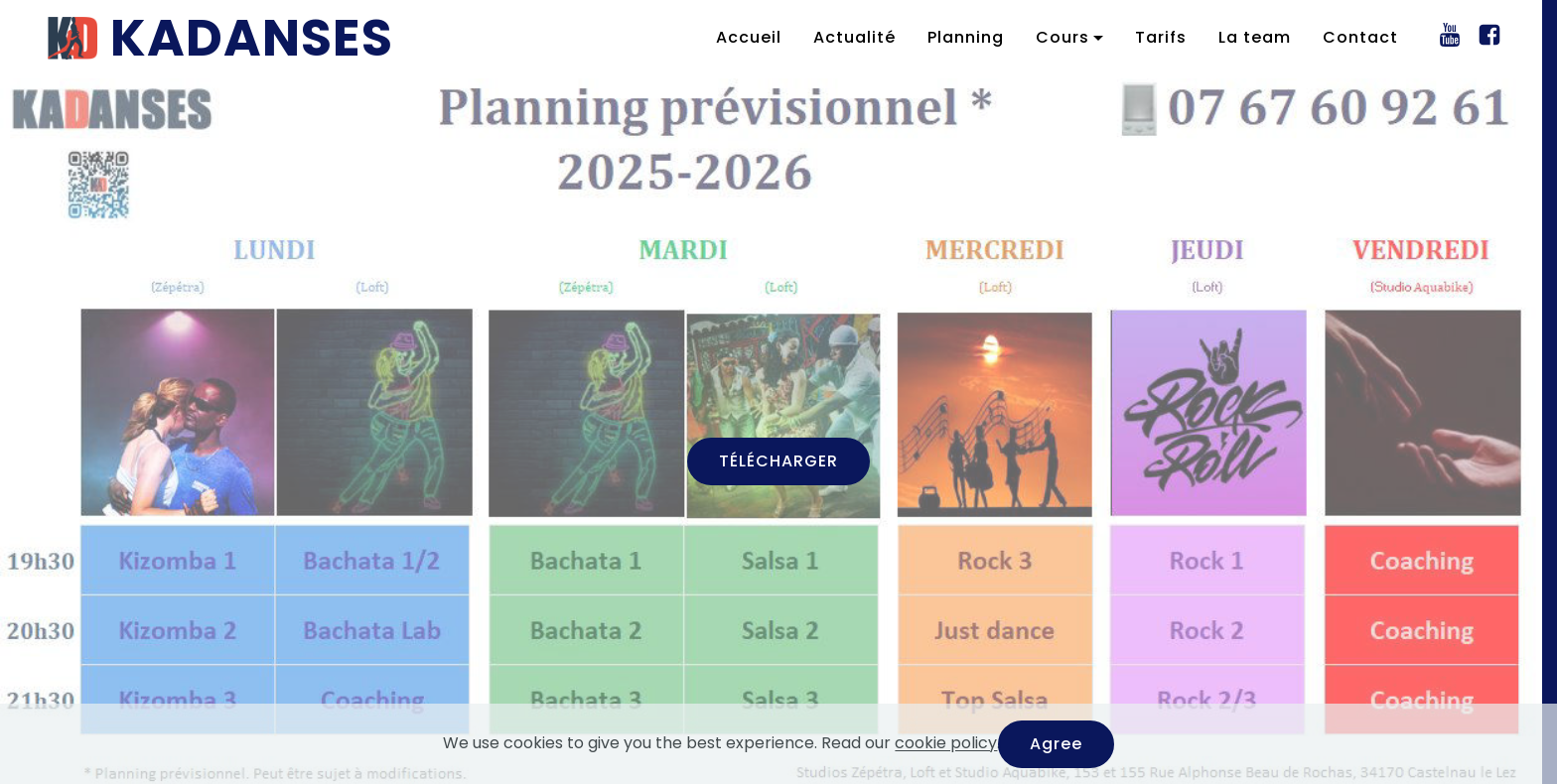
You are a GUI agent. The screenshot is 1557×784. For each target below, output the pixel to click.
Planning (965, 37)
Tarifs (1161, 37)
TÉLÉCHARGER (778, 461)
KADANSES (251, 37)
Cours (1062, 37)
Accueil (748, 37)
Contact (1360, 37)
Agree (1056, 743)
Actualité (854, 37)
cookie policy (946, 743)
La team (1254, 37)
